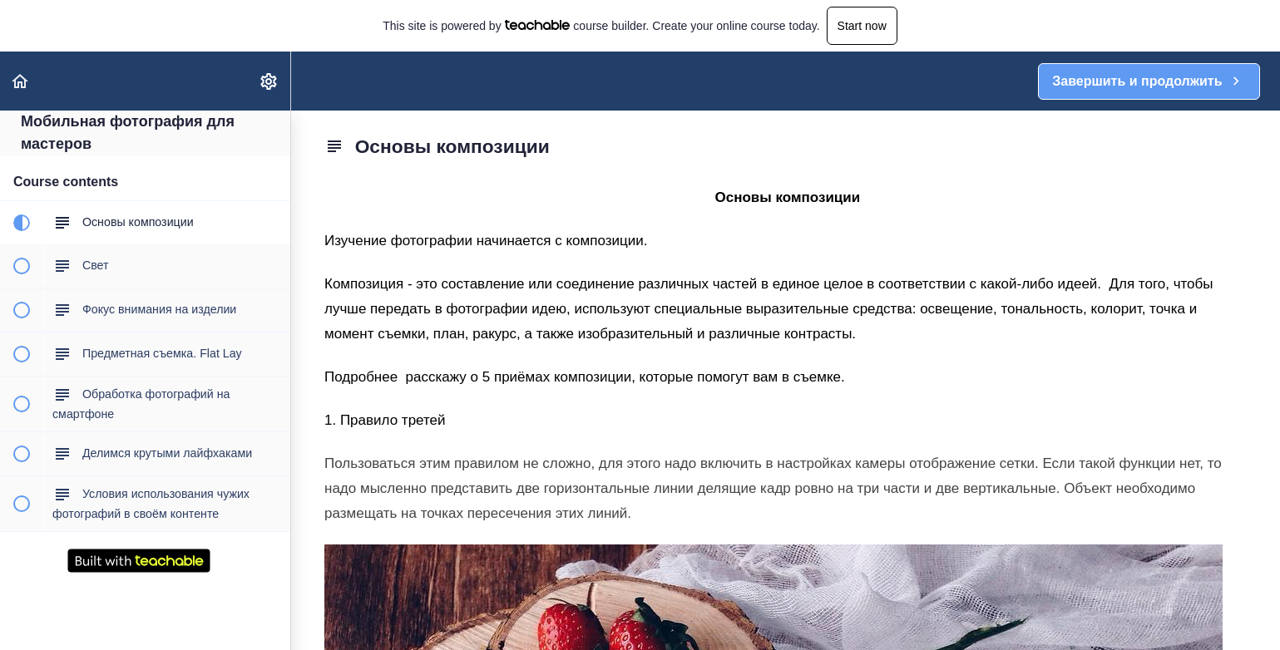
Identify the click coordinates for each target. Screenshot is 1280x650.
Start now (862, 25)
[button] (21, 81)
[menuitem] (269, 81)
